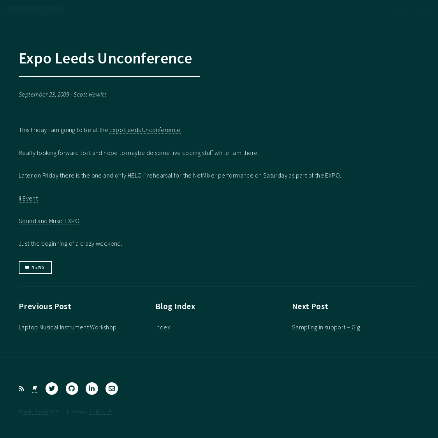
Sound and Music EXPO (49, 221)
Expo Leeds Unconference (144, 130)
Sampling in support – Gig (326, 327)
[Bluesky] (35, 389)
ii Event (28, 198)
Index (162, 327)
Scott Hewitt (35, 411)
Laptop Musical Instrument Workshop (68, 327)
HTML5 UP (101, 411)
